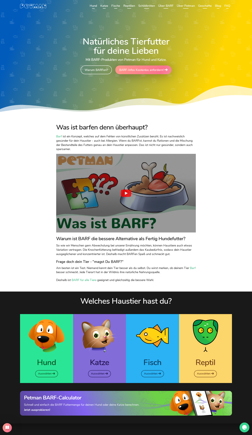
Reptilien (129, 6)
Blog (218, 6)
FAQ (227, 6)
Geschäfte (205, 6)
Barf (59, 136)
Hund (93, 6)
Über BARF (165, 6)
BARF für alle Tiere (84, 280)
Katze (104, 6)
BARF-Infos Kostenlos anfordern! (143, 70)
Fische (115, 6)
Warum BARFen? (96, 70)
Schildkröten (146, 6)
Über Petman (186, 6)
